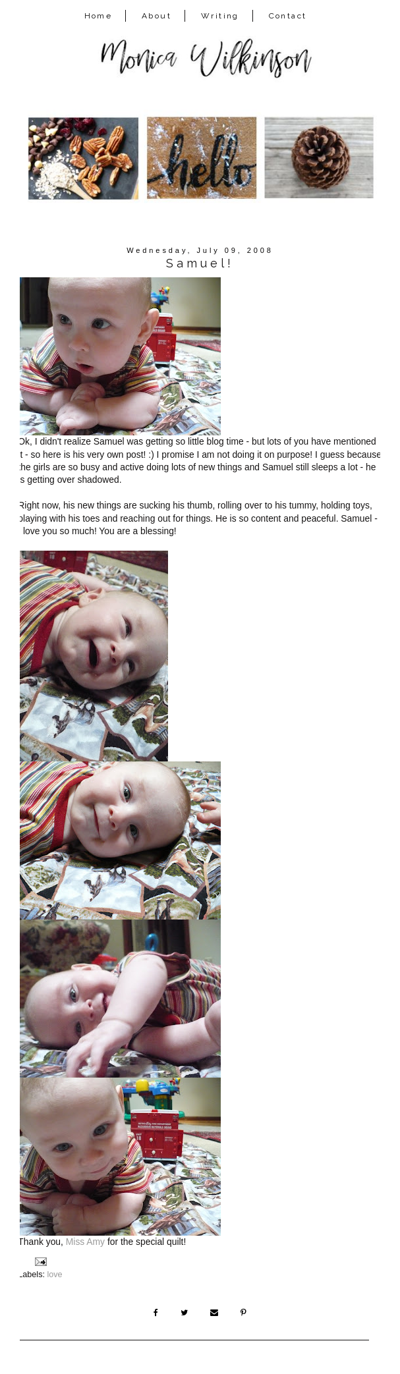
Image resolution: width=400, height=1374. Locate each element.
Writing (220, 15)
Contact (288, 15)
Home (98, 15)
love (54, 1274)
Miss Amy (85, 1241)
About (156, 15)
